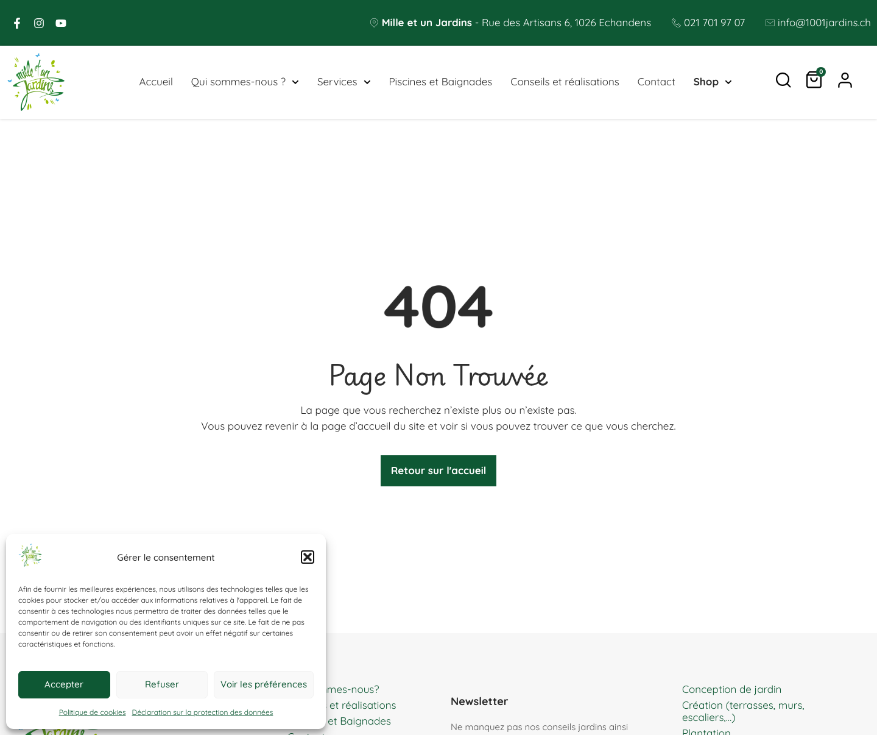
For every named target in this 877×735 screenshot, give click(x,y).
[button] (307, 557)
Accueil (155, 82)
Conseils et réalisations (564, 82)
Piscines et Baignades (440, 82)
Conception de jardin (731, 689)
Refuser (162, 684)
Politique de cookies (92, 712)
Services (343, 82)
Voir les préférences (263, 684)
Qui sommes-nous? (333, 689)
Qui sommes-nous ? (245, 82)
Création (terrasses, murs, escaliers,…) (743, 711)
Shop (713, 82)
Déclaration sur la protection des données (202, 712)
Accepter (63, 684)
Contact (656, 82)
